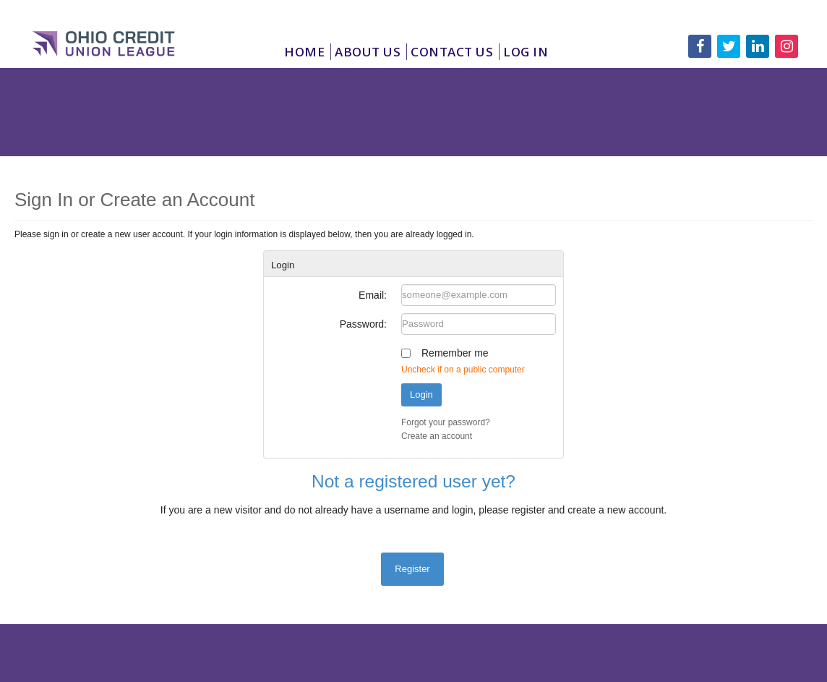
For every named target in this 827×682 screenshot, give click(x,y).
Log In (525, 51)
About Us (367, 51)
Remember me (455, 353)
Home (304, 51)
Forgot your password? (445, 422)
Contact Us (452, 51)
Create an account (436, 436)
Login (421, 394)
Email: (373, 295)
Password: (363, 324)
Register (412, 568)
